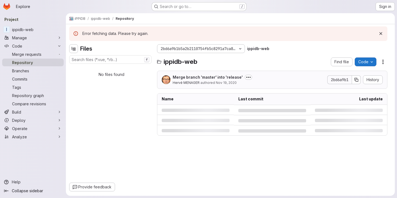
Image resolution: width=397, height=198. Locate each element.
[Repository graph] (33, 95)
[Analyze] (33, 137)
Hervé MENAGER (186, 83)
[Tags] (33, 87)
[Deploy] (33, 120)
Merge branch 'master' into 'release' (208, 77)
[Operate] (33, 128)
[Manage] (33, 38)
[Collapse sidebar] (33, 191)
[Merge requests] (33, 54)
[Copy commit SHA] (356, 79)
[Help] (33, 182)
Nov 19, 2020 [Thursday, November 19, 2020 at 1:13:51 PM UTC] (226, 83)
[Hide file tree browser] (73, 48)
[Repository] (33, 62)
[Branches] (33, 71)
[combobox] (110, 59)
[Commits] (33, 79)
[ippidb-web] (33, 29)
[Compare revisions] (33, 104)
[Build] (33, 112)
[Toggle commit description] (248, 77)
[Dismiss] (381, 33)
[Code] (33, 46)
